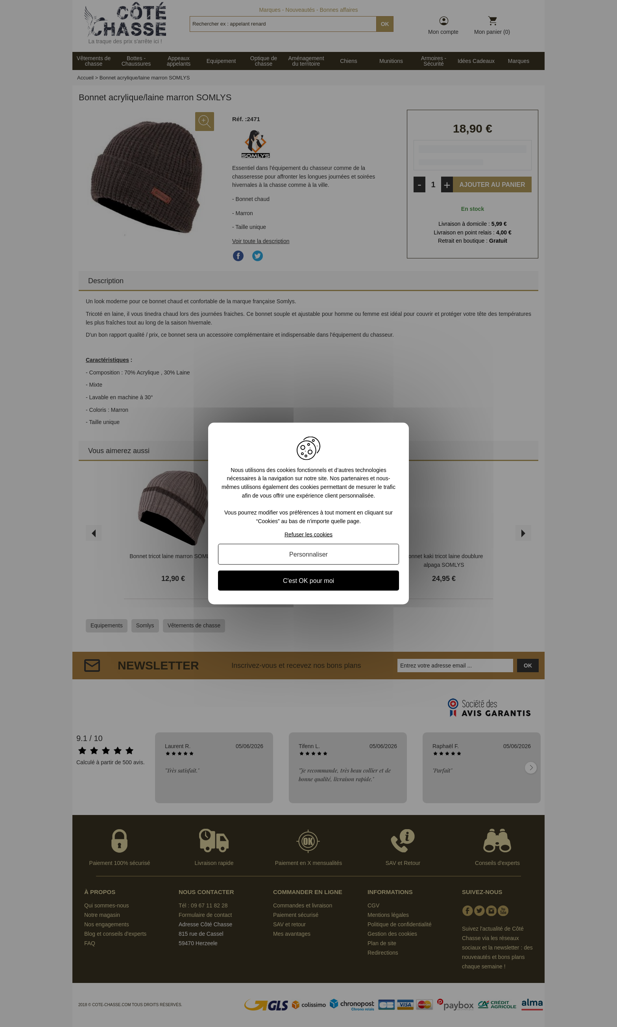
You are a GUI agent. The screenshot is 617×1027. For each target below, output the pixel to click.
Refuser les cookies (308, 534)
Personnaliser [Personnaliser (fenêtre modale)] (308, 554)
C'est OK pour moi (308, 580)
